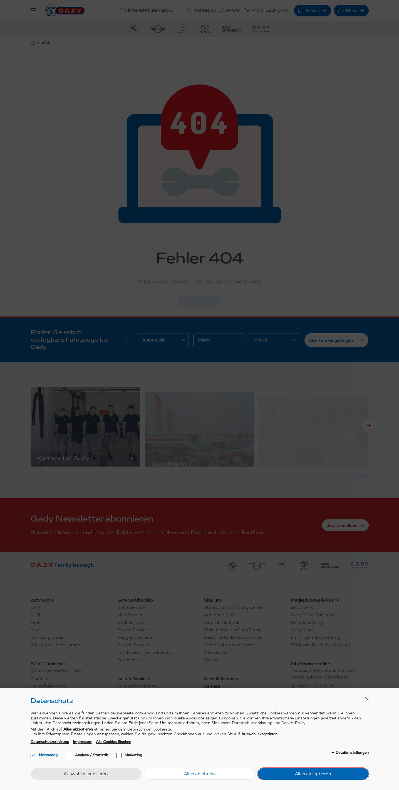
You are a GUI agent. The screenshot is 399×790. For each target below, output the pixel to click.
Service (309, 10)
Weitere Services (133, 679)
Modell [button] (260, 340)
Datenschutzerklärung (50, 742)
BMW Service (131, 607)
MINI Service (130, 615)
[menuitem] (133, 28)
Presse (211, 660)
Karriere (212, 686)
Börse (347, 10)
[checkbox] (33, 755)
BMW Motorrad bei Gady (56, 671)
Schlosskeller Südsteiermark (320, 645)
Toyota (38, 630)
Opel (35, 622)
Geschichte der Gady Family (233, 638)
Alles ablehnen (199, 774)
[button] (33, 10)
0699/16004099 (316, 686)
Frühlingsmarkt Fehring (315, 638)
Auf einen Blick (220, 615)
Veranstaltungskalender (229, 645)
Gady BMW (302, 607)
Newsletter (215, 653)
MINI (35, 615)
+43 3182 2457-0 (266, 10)
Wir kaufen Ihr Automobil (57, 645)
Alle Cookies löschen (113, 742)
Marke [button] (204, 340)
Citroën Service (133, 645)
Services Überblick (135, 600)
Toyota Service (132, 630)
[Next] (368, 425)
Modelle (39, 679)
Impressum (82, 742)
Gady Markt (303, 630)
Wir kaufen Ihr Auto (137, 686)
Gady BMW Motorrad (312, 615)
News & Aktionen (48, 686)
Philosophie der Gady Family (233, 630)
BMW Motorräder (48, 664)
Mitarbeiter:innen (222, 622)
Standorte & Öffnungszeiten (234, 607)
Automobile (42, 600)
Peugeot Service (134, 638)
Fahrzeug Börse (47, 638)
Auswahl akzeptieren (86, 774)
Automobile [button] (153, 340)
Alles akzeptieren (313, 774)
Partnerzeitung (307, 622)
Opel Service (130, 622)
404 (45, 43)
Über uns (212, 600)
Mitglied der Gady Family (315, 600)
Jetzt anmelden (341, 525)
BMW (36, 607)
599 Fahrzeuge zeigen (331, 340)
